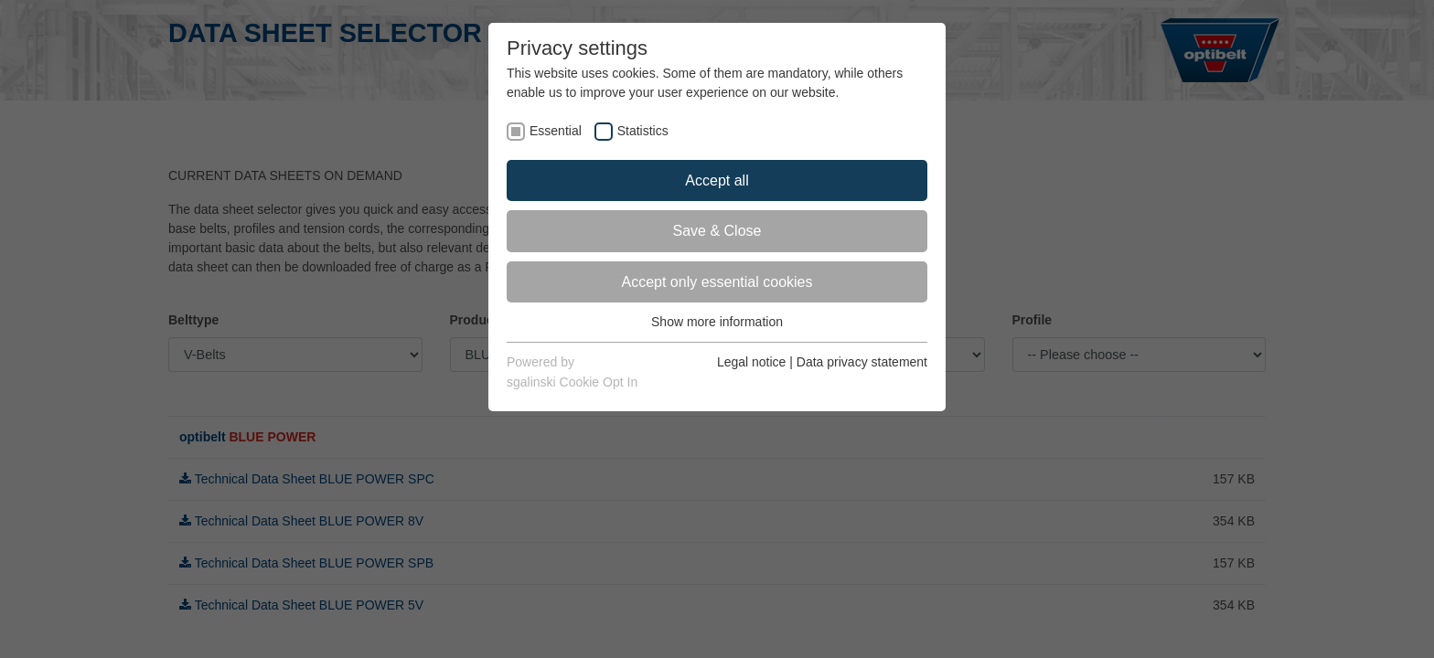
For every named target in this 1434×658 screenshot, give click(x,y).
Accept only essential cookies (717, 282)
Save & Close (717, 231)
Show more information (717, 321)
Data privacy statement (862, 362)
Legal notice (752, 362)
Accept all (716, 180)
